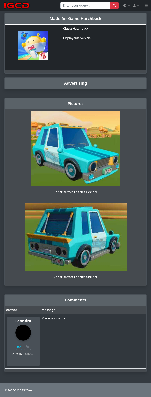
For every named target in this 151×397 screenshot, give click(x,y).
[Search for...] (85, 5)
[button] (126, 5)
